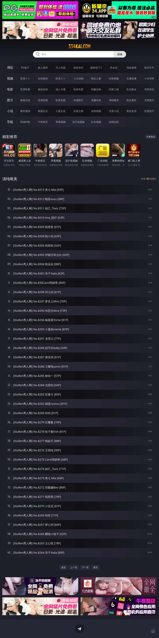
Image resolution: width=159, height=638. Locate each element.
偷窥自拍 (25, 100)
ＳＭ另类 (149, 78)
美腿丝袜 (96, 100)
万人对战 (61, 67)
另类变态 (149, 89)
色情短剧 (114, 122)
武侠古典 (78, 111)
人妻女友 (61, 111)
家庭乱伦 (43, 111)
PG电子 (25, 67)
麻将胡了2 (96, 67)
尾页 (95, 567)
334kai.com (79, 46)
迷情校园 (96, 111)
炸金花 (114, 67)
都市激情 (25, 111)
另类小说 (114, 111)
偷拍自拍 (43, 89)
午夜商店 (43, 122)
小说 (10, 111)
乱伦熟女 (131, 89)
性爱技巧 (149, 111)
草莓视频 (61, 122)
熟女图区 (131, 100)
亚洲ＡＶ (25, 78)
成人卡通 (61, 89)
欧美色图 (61, 100)
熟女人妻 (96, 78)
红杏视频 (96, 122)
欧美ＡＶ (61, 78)
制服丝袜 (96, 89)
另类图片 (149, 100)
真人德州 (43, 67)
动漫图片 (78, 100)
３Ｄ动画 (78, 78)
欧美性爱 (78, 89)
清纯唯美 (114, 100)
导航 (10, 122)
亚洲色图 (43, 100)
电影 (10, 89)
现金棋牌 (131, 67)
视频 (10, 78)
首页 (63, 567)
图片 (10, 100)
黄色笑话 (131, 111)
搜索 (119, 54)
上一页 (73, 567)
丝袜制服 (114, 78)
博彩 (10, 67)
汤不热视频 (78, 122)
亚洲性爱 (25, 89)
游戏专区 (78, 67)
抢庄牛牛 (149, 67)
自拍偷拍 (43, 78)
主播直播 (131, 78)
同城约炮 (25, 122)
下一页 (85, 567)
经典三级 (114, 89)
